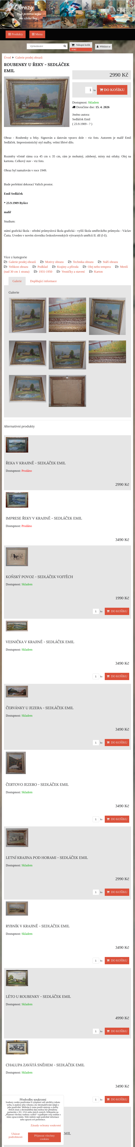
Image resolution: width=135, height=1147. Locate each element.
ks (91, 90)
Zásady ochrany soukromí (46, 1125)
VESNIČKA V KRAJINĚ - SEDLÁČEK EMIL (40, 642)
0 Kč (74, 49)
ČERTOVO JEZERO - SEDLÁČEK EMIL (37, 784)
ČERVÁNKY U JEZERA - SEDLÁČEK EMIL (39, 708)
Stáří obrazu (110, 262)
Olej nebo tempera (99, 267)
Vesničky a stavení (74, 271)
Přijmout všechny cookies (44, 1137)
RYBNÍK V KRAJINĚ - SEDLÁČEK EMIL (37, 926)
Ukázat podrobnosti (16, 1135)
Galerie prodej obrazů (22, 262)
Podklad (43, 267)
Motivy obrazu (54, 262)
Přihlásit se (104, 46)
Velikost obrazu (18, 267)
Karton (98, 271)
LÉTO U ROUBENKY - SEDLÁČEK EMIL (38, 996)
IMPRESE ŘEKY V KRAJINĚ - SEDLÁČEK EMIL (44, 518)
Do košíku (112, 90)
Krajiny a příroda (67, 267)
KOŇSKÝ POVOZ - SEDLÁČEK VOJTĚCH (39, 577)
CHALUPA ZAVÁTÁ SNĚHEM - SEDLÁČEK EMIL (45, 1065)
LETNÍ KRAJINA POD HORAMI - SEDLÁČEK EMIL (47, 857)
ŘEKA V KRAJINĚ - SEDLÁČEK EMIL (36, 463)
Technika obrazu (83, 262)
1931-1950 (45, 271)
